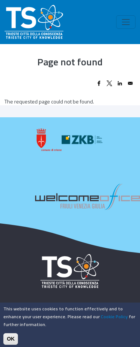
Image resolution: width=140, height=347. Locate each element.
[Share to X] (109, 83)
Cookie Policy (114, 318)
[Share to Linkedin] (120, 83)
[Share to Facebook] (99, 83)
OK (11, 341)
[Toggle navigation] (126, 22)
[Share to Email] (130, 83)
